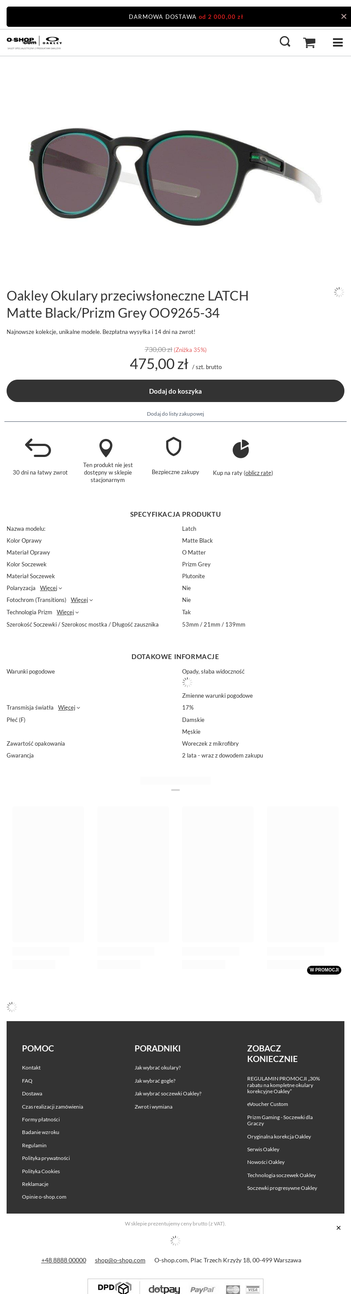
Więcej (48, 587)
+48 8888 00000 (63, 1260)
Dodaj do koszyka (175, 391)
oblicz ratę (258, 472)
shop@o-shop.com (120, 1260)
